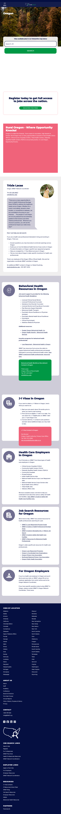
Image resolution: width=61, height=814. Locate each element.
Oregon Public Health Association (32, 559)
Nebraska (34, 616)
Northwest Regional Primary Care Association (35, 557)
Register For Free (30, 108)
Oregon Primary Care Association (32, 555)
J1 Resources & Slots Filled (10, 787)
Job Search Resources (9, 792)
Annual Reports (7, 698)
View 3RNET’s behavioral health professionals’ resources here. (35, 354)
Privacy (5, 703)
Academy (5, 688)
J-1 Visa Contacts (7, 784)
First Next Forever (8, 696)
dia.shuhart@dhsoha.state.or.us (31, 440)
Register (5, 748)
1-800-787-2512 (7, 713)
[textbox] (30, 44)
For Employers (7, 770)
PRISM (5, 797)
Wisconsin (34, 672)
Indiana (5, 649)
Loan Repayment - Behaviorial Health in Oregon (36, 344)
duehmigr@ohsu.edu (13, 267)
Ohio (33, 636)
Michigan (5, 669)
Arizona (5, 616)
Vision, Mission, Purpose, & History (12, 701)
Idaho (4, 644)
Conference (6, 691)
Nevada (34, 618)
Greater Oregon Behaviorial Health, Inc (33, 330)
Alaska (5, 613)
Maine (5, 662)
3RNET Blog (6, 789)
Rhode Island (35, 646)
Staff (4, 686)
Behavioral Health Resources (11, 800)
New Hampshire (36, 621)
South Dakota (35, 651)
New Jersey (35, 624)
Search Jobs (6, 746)
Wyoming (34, 674)
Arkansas (5, 618)
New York (34, 629)
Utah (33, 659)
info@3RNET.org (7, 715)
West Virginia (35, 669)
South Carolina (36, 649)
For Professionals (8, 751)
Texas (33, 656)
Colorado (5, 626)
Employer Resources (9, 773)
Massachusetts (7, 667)
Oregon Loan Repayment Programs (32, 551)
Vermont (34, 662)
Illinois (5, 646)
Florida (5, 636)
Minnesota (6, 672)
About (5, 683)
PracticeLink (6, 809)
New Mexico (35, 626)
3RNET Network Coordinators (11, 759)
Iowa (4, 651)
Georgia (5, 639)
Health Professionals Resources (12, 756)
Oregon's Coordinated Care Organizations (34, 553)
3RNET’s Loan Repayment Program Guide (34, 524)
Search (30, 51)
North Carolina (36, 631)
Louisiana (5, 659)
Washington (35, 667)
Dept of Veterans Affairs (9, 634)
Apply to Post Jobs (8, 768)
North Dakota (35, 634)
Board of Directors (8, 693)
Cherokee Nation (7, 624)
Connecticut (6, 629)
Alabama (5, 611)
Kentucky (5, 656)
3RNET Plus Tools (8, 754)
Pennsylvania (35, 644)
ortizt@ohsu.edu (12, 194)
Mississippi (6, 674)
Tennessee (34, 654)
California (5, 621)
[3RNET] (30, 4)
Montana (34, 613)
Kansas (5, 654)
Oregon (34, 641)
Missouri (34, 611)
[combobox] (30, 44)
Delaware (5, 631)
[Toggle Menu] (4, 4)
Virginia (34, 664)
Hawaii (5, 641)
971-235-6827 (13, 192)
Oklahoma (34, 639)
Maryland (5, 664)
